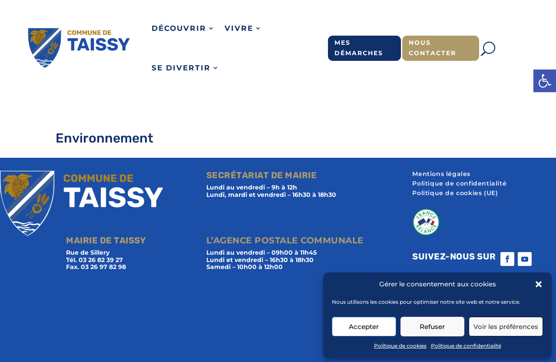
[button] (544, 81)
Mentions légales (441, 174)
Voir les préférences (505, 326)
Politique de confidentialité (466, 345)
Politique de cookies (400, 345)
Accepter (364, 326)
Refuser (432, 326)
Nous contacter (432, 48)
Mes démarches (358, 48)
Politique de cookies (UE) (455, 193)
